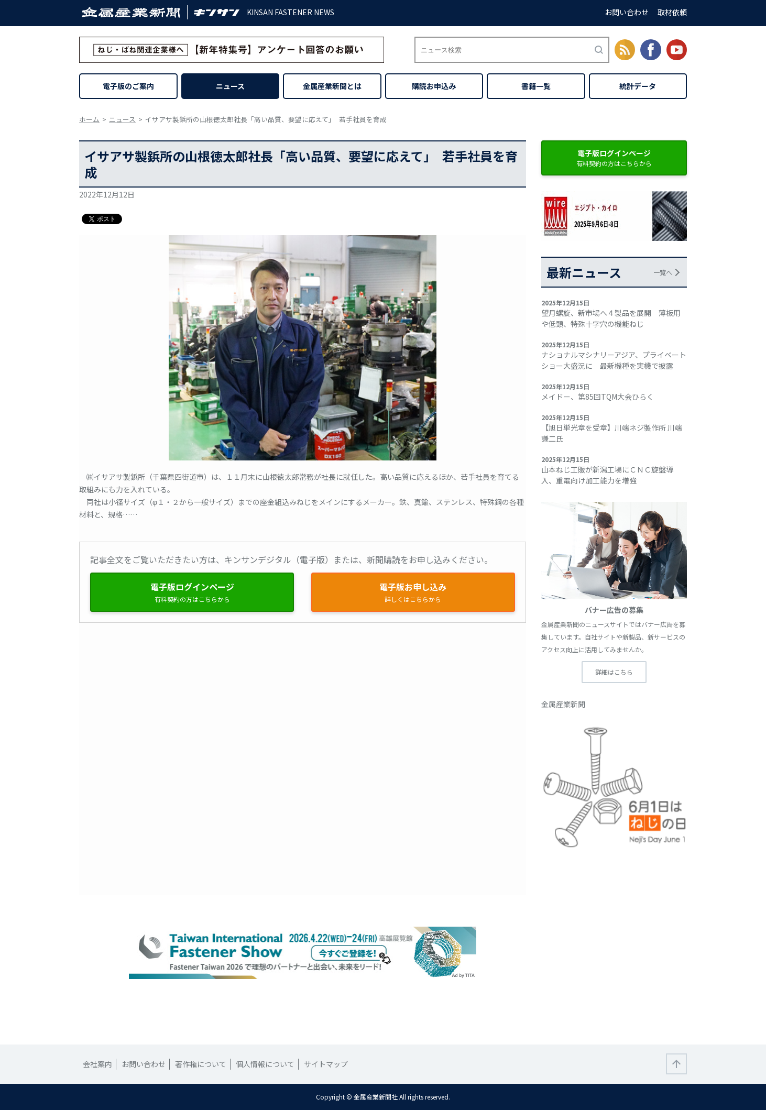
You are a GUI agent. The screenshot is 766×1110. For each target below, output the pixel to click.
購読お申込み (434, 86)
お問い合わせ (627, 12)
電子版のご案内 (128, 86)
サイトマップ (326, 1064)
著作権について (200, 1064)
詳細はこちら (614, 671)
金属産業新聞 (563, 704)
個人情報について (265, 1064)
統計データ (637, 86)
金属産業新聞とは (332, 86)
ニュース (230, 86)
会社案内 (97, 1064)
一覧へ (662, 272)
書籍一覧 (536, 86)
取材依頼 (672, 12)
